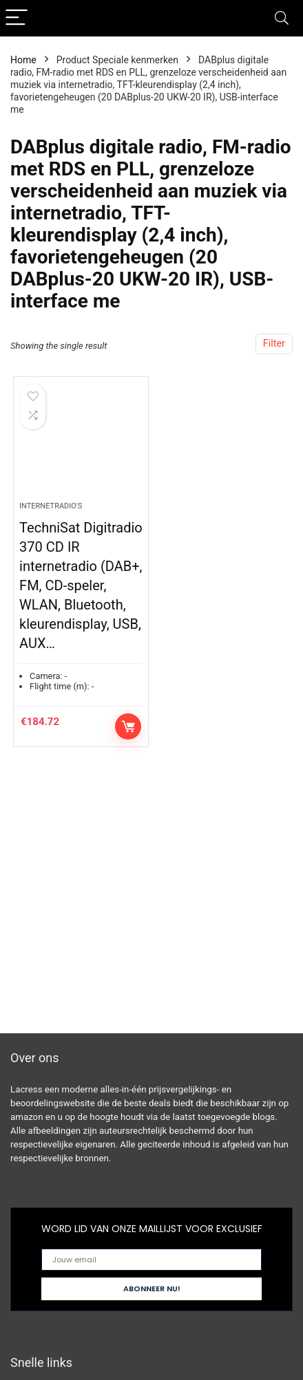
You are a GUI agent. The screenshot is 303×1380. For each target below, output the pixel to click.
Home (23, 59)
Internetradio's (50, 506)
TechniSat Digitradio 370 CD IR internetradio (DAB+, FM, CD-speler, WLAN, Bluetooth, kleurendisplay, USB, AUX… (81, 585)
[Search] (281, 18)
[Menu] (16, 18)
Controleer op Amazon (128, 726)
